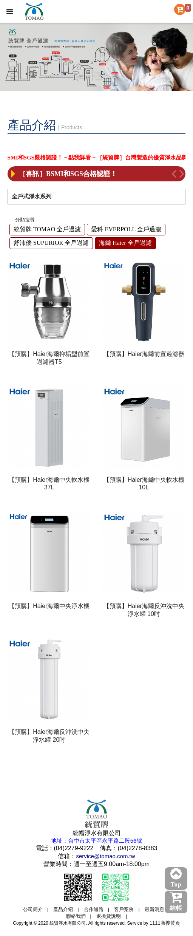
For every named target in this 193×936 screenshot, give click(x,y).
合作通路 (93, 909)
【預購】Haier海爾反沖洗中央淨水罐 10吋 (143, 610)
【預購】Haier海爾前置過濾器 (143, 354)
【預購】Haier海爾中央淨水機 (49, 606)
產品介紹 (63, 909)
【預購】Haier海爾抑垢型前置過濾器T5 (49, 358)
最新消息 (154, 909)
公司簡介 (33, 909)
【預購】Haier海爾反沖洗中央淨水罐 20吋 (49, 736)
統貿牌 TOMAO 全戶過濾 (47, 229)
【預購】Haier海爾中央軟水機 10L (143, 483)
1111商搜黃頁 (165, 923)
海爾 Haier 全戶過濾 (125, 243)
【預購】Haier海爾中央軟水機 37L (49, 483)
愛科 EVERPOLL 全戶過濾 (126, 229)
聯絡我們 (76, 916)
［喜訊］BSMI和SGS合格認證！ (68, 174)
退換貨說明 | (111, 916)
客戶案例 (124, 909)
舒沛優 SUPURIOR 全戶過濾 (51, 243)
